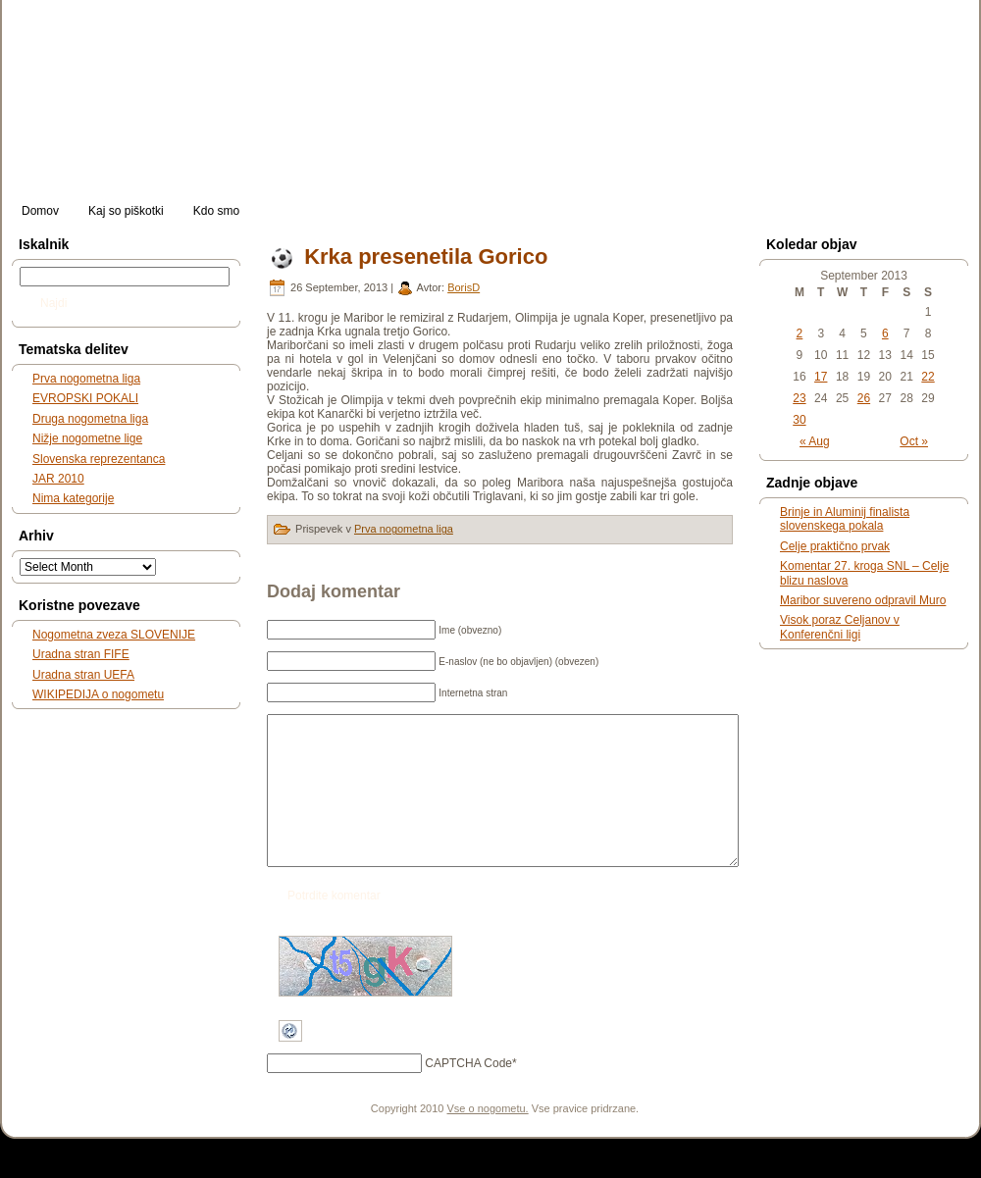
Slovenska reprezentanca (98, 459)
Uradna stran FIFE (80, 654)
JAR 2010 (58, 479)
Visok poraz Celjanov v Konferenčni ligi (840, 626)
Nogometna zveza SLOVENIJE (113, 634)
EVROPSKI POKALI (85, 398)
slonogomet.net (163, 30)
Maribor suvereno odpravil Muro (863, 600)
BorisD (463, 287)
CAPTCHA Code (468, 1093)
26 (863, 398)
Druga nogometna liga (90, 419)
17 (820, 377)
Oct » (914, 441)
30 (799, 420)
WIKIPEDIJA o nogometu (98, 694)
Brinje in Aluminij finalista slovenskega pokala (844, 519)
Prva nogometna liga (86, 378)
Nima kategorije (73, 498)
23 (799, 398)
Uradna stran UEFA (83, 675)
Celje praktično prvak (835, 546)
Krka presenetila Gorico (425, 256)
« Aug (815, 441)
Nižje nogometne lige (87, 438)
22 (927, 377)
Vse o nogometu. (488, 1138)
